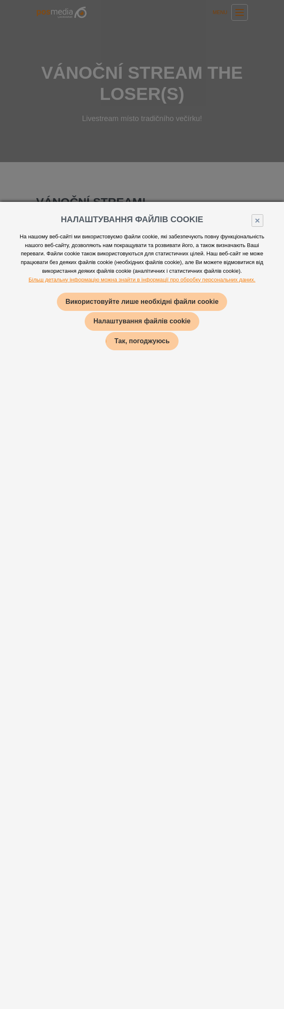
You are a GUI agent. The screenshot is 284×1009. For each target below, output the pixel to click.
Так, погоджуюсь (141, 340)
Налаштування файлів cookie (142, 321)
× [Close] (257, 220)
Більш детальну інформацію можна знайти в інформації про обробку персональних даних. (142, 280)
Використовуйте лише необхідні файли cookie (142, 301)
